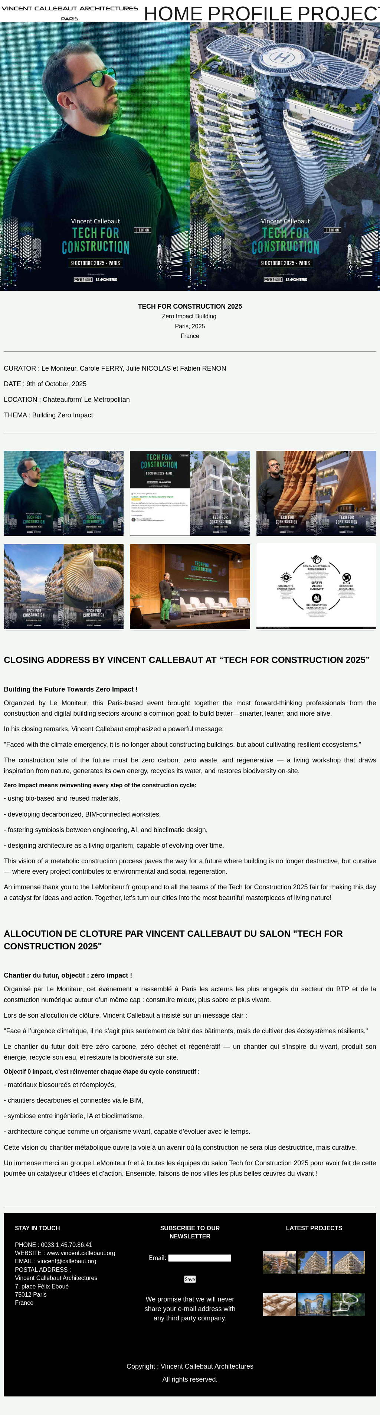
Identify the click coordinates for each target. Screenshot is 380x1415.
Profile (250, 13)
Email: (157, 1257)
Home (173, 13)
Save (190, 1279)
